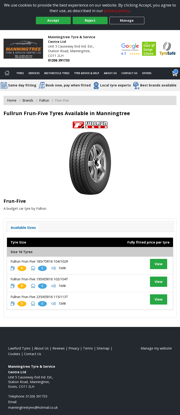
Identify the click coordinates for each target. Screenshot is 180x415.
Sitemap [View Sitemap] (103, 348)
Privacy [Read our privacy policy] (73, 348)
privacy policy (116, 10)
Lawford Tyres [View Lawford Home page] (19, 348)
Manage (127, 20)
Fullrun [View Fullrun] (44, 100)
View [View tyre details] (159, 264)
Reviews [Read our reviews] (58, 348)
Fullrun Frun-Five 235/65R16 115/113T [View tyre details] (39, 297)
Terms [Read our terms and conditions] (88, 348)
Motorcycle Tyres (56, 73)
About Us (110, 73)
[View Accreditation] (149, 48)
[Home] (7, 73)
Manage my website (156, 348)
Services (34, 73)
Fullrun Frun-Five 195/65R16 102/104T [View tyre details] (39, 279)
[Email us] (33, 407)
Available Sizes (23, 227)
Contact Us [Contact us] (129, 73)
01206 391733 (58, 60)
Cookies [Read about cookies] (14, 354)
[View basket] (175, 73)
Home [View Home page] (12, 100)
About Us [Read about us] (41, 348)
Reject (90, 20)
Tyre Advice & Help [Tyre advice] (86, 73)
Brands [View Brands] (27, 100)
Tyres (20, 73)
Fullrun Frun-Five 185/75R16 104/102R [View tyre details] (39, 261)
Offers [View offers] (146, 73)
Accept (53, 20)
